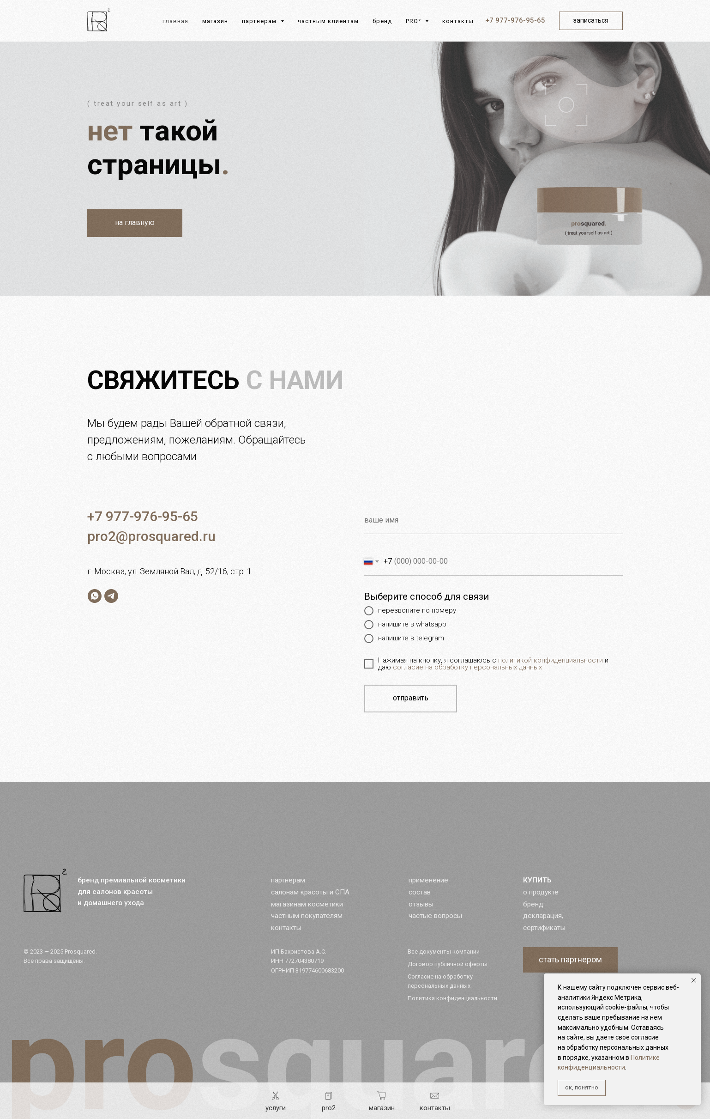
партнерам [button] (260, 21)
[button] (570, 960)
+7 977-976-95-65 (515, 20)
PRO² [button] (414, 21)
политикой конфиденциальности (550, 660)
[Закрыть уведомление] (693, 980)
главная (175, 21)
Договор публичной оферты (447, 964)
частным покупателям (307, 916)
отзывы (421, 904)
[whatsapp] (95, 596)
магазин (215, 21)
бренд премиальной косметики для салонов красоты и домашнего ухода (132, 891)
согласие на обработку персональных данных (467, 667)
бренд (382, 21)
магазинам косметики (307, 904)
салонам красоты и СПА (310, 892)
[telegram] (111, 596)
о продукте (541, 892)
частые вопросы (435, 916)
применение (428, 880)
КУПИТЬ (537, 880)
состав (420, 892)
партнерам (288, 880)
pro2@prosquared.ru (151, 536)
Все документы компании (444, 951)
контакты (458, 21)
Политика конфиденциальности (452, 998)
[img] (45, 890)
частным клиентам (328, 21)
